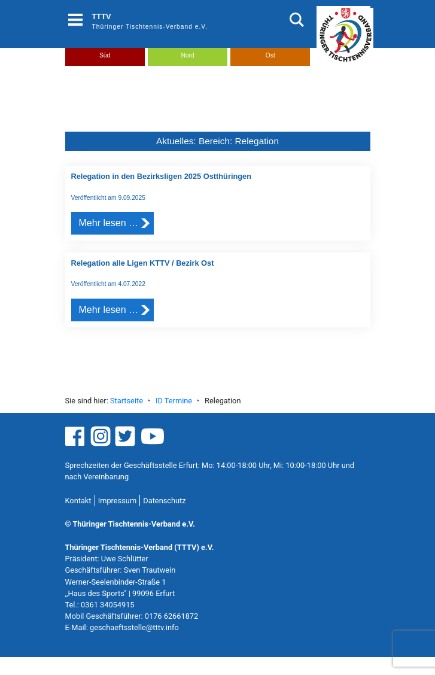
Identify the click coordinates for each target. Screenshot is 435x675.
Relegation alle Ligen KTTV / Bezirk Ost (142, 263)
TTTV (101, 16)
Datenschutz (164, 500)
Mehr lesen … (109, 223)
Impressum (117, 500)
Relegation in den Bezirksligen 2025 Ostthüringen (161, 176)
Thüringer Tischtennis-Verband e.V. (150, 26)
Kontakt (78, 500)
